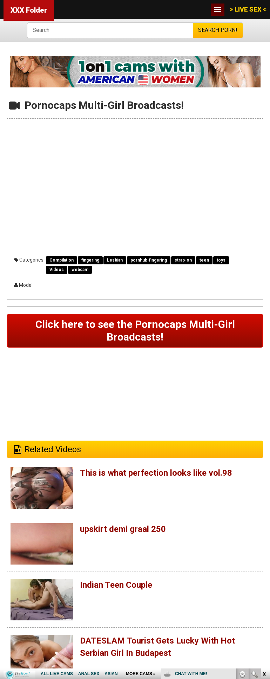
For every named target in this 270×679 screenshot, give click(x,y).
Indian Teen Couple (116, 585)
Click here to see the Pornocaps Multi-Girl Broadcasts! (135, 330)
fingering (90, 260)
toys (221, 260)
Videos (56, 269)
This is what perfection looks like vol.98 (156, 473)
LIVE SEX (248, 9)
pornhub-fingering (148, 260)
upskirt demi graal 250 (123, 529)
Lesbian (115, 260)
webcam (80, 269)
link (263, 569)
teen (204, 260)
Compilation (61, 260)
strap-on (183, 260)
